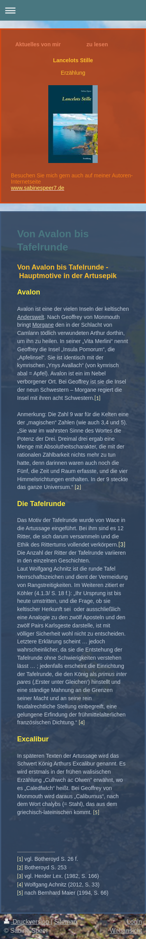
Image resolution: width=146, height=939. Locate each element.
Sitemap (65, 921)
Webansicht (126, 930)
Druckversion (27, 921)
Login (134, 921)
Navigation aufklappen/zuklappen (73, 10)
